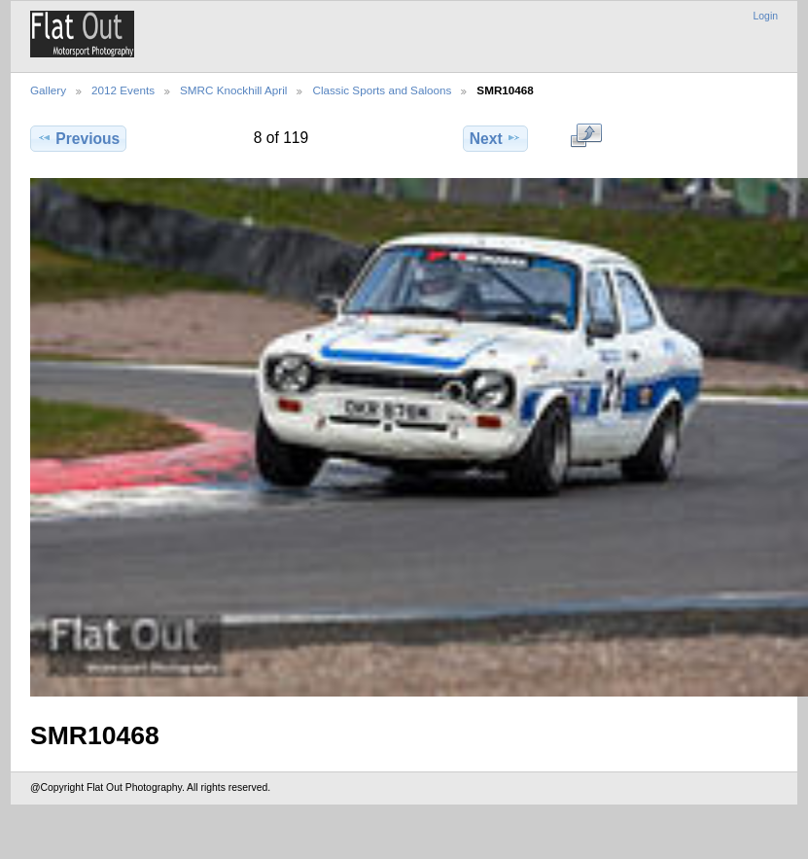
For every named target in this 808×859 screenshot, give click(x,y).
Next (495, 138)
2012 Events (123, 90)
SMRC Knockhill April (233, 90)
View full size (586, 136)
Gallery (48, 90)
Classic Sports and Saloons (381, 90)
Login (766, 16)
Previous (78, 138)
